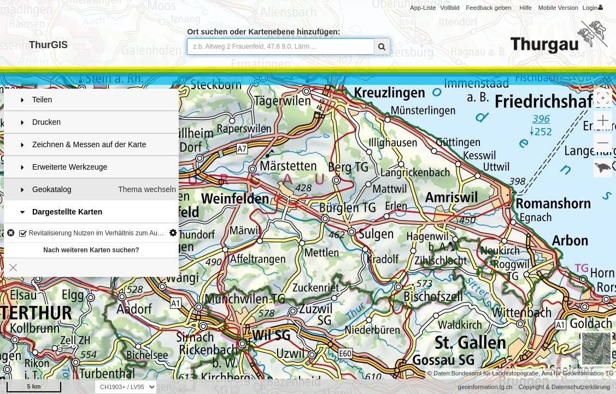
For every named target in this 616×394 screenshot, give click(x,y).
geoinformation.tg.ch (485, 387)
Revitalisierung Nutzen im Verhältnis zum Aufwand (97, 234)
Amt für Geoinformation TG (578, 373)
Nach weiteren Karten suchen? (91, 250)
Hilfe (526, 7)
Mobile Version (558, 7)
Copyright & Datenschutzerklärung (564, 387)
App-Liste (423, 7)
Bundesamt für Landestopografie (495, 373)
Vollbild (449, 7)
